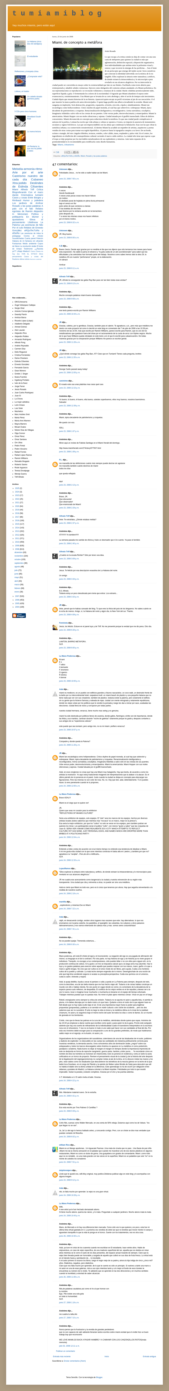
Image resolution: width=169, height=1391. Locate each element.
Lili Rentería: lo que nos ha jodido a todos (34, 148)
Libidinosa (33, 222)
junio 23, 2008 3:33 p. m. (69, 579)
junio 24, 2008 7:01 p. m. (69, 1162)
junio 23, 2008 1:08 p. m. (69, 452)
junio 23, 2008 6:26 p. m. (69, 630)
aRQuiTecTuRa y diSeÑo (70, 156)
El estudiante (32, 56)
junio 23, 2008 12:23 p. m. (69, 388)
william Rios (64, 1145)
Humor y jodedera (33, 200)
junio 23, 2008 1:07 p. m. (69, 431)
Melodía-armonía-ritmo (27, 168)
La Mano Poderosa (67, 656)
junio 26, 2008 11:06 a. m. (69, 1277)
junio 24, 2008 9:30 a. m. (69, 944)
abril (16, 581)
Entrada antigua (149, 1356)
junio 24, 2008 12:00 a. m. (69, 786)
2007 (17, 596)
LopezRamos (65, 868)
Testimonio (28, 249)
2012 (17, 535)
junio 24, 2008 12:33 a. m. (69, 860)
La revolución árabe (28, 246)
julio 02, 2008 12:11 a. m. (69, 1346)
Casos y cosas (19, 197)
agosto (17, 567)
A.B (60, 246)
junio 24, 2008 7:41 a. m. (69, 929)
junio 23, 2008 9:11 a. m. (69, 268)
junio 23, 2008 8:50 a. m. (69, 238)
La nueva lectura (34, 131)
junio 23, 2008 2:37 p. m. (69, 523)
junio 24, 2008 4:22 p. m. (69, 1080)
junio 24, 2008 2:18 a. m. (69, 893)
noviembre (19, 556)
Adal (61, 689)
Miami (60, 145)
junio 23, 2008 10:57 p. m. (69, 730)
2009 (17, 546)
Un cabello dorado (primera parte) (34, 98)
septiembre (19, 563)
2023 (17, 495)
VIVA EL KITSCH (29, 254)
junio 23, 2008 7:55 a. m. (69, 179)
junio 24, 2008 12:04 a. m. (69, 837)
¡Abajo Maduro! (23, 251)
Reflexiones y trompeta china (26, 71)
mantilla (62, 902)
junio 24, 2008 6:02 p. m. (69, 1137)
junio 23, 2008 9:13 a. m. (69, 283)
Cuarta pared (30, 238)
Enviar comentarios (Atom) (75, 1361)
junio (16, 574)
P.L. (60, 460)
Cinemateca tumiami (32, 195)
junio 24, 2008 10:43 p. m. (69, 1216)
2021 (17, 502)
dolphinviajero (65, 1170)
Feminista (63, 623)
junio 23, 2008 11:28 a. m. (69, 342)
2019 (17, 510)
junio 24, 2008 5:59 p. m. (69, 1111)
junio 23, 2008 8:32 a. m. (69, 222)
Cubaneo (37, 179)
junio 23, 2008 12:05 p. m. (69, 372)
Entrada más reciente (62, 1356)
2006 (17, 600)
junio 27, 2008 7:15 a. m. (69, 1318)
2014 (17, 528)
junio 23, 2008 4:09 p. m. (69, 615)
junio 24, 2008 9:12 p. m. (69, 1180)
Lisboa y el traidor (22, 91)
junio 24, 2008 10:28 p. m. (69, 1195)
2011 (17, 538)
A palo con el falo (27, 207)
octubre (17, 559)
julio (16, 570)
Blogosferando (19, 192)
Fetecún (39, 238)
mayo (17, 577)
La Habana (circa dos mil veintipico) (34, 42)
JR (60, 322)
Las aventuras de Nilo (32, 225)
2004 (17, 607)
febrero (17, 588)
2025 (17, 488)
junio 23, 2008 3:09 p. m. (69, 559)
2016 (17, 520)
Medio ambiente (29, 244)
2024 (17, 492)
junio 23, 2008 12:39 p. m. (69, 406)
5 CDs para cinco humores (25, 111)
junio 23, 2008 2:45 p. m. (69, 543)
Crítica (40, 189)
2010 (17, 542)
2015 (17, 524)
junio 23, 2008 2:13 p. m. (69, 485)
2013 (17, 531)
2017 (17, 517)
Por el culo (17, 227)
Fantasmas (16, 244)
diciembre (18, 552)
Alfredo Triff (64, 277)
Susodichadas (18, 238)
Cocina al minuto (33, 236)
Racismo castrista (35, 259)
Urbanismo (69, 145)
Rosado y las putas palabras (96, 156)
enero (17, 592)
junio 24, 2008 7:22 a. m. (69, 909)
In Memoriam (20, 214)
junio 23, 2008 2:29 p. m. (69, 508)
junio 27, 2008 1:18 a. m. (69, 1302)
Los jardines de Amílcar (27, 203)
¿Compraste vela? (34, 76)
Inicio (107, 1356)
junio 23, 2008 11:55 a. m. (69, 357)
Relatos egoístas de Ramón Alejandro (27, 210)
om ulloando (38, 241)
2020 (17, 506)
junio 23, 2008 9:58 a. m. (69, 299)
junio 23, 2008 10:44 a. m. (69, 314)
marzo (17, 585)
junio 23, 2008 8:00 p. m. (69, 648)
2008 (17, 549)
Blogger (99, 1377)
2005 (17, 603)
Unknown (63, 169)
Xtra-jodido (19, 183)
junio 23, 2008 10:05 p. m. (69, 681)
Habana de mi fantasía (22, 241)
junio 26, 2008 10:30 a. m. (69, 1236)
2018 (17, 513)
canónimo (63, 381)
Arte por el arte (27, 172)
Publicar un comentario (65, 1351)
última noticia (24, 259)
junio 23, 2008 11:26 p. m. (69, 745)
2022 (17, 499)
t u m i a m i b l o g (56, 13)
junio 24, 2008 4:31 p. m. (69, 1096)
